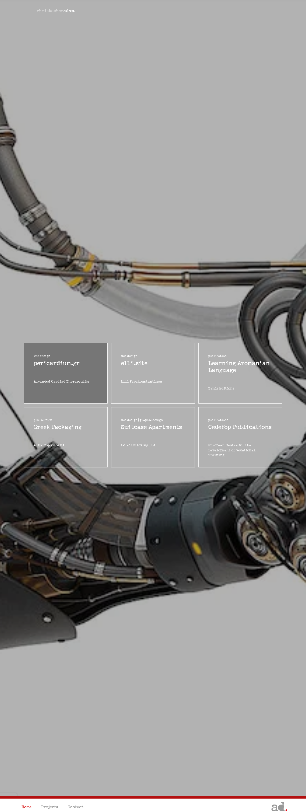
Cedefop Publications (240, 427)
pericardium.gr (57, 363)
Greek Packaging (58, 427)
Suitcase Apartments (151, 427)
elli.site (134, 363)
